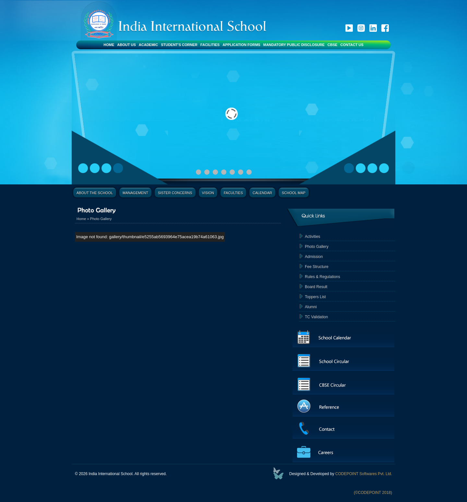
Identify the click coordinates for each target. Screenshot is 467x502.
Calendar (262, 193)
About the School (95, 193)
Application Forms (241, 45)
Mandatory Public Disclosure (294, 45)
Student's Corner (179, 45)
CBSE (333, 45)
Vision (208, 193)
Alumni (311, 307)
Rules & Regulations (322, 276)
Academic (148, 45)
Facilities (210, 45)
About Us (126, 45)
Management (135, 193)
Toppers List (315, 297)
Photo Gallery (101, 219)
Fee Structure (317, 266)
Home (108, 45)
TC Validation (316, 317)
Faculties (233, 193)
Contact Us (351, 45)
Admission (314, 256)
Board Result (316, 287)
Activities (312, 236)
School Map (293, 193)
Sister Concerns (175, 193)
